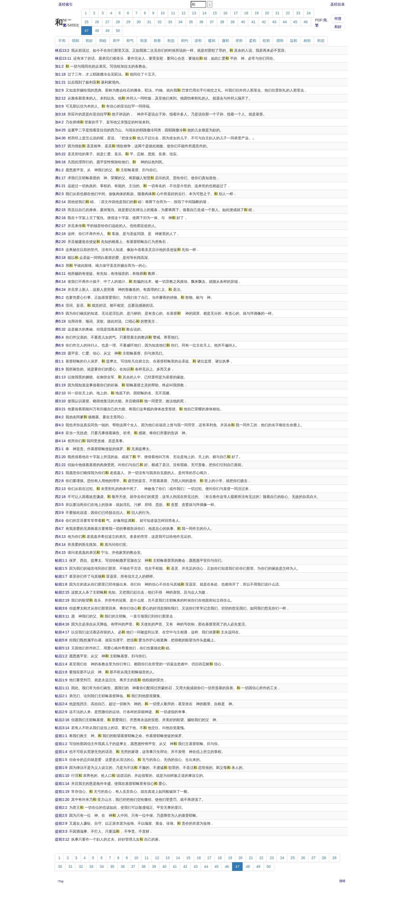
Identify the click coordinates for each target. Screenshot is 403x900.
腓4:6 (59, 433)
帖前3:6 (61, 608)
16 (225, 13)
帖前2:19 (62, 600)
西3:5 (59, 505)
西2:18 (60, 497)
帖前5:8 (61, 640)
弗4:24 (60, 289)
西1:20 (60, 457)
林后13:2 (62, 50)
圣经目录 (337, 4)
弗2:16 (60, 218)
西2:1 (59, 473)
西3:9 (59, 513)
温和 (293, 41)
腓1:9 (59, 369)
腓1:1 (59, 361)
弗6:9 (59, 345)
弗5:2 (59, 297)
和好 (338, 27)
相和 (307, 41)
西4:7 (59, 528)
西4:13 (60, 536)
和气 (130, 41)
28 (118, 22)
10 (163, 13)
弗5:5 (59, 313)
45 (295, 22)
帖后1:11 (62, 688)
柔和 (252, 41)
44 (285, 22)
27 (107, 22)
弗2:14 (60, 202)
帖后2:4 (61, 704)
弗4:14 (60, 281)
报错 (342, 881)
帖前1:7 (61, 576)
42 (264, 22)
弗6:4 (59, 337)
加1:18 (60, 74)
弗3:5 (59, 250)
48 (97, 31)
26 (97, 22)
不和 (62, 41)
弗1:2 (59, 170)
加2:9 (59, 90)
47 (87, 31)
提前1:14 (62, 783)
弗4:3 (59, 265)
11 (173, 13)
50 (118, 31)
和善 (157, 41)
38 (222, 22)
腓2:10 (60, 393)
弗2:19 (60, 234)
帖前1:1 (61, 560)
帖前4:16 (62, 624)
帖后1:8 (61, 672)
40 (243, 22)
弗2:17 (60, 226)
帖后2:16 (62, 720)
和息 (171, 41)
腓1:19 (60, 385)
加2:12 (60, 98)
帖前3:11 (62, 616)
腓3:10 (60, 401)
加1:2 (59, 66)
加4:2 (59, 122)
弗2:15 (60, 210)
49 (107, 31)
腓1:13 (60, 377)
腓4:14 (60, 441)
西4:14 (60, 544)
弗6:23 (60, 353)
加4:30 (60, 138)
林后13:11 (63, 58)
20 (267, 13)
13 (194, 13)
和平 (116, 41)
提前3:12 (62, 839)
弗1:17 (60, 178)
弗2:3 (59, 194)
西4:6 (59, 521)
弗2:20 (60, 242)
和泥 (320, 41)
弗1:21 (60, 186)
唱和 (75, 41)
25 (87, 22)
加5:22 (60, 154)
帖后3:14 (62, 728)
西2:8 (59, 481)
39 (233, 22)
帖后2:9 (61, 712)
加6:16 (60, 162)
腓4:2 (59, 417)
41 (253, 22)
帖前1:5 (61, 568)
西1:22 (60, 465)
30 (139, 22)
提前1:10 (62, 776)
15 (215, 13)
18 (246, 13)
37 (212, 22)
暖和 (211, 41)
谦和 (225, 41)
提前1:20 (62, 799)
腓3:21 (60, 409)
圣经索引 (65, 4)
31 (149, 22)
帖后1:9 (61, 680)
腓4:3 (59, 425)
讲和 (198, 41)
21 (278, 13)
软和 (266, 41)
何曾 (338, 18)
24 (309, 13)
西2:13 (60, 489)
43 (274, 22)
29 (128, 22)
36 (201, 22)
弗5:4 (59, 305)
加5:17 (60, 146)
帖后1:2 (61, 656)
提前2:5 (61, 815)
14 (205, 13)
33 (170, 22)
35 (191, 22)
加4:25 (60, 130)
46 (306, 22)
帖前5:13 (62, 648)
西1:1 (59, 449)
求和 (239, 41)
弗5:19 (60, 321)
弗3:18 (60, 258)
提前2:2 (61, 807)
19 (256, 13)
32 (160, 22)
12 (183, 13)
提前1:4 (61, 752)
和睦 (102, 41)
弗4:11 (60, 273)
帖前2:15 (62, 592)
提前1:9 (61, 768)
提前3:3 (61, 831)
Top (61, 881)
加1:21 (60, 82)
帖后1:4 (61, 664)
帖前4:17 (62, 632)
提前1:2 (61, 744)
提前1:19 (62, 791)
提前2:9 (61, 823)
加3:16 (60, 114)
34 (180, 22)
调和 (279, 41)
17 (236, 13)
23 (298, 13)
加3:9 (59, 106)
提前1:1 (61, 736)
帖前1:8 (61, 584)
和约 (184, 41)
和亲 (143, 41)
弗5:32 (60, 329)
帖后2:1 (61, 696)
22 (288, 13)
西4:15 (60, 552)
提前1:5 (61, 760)
